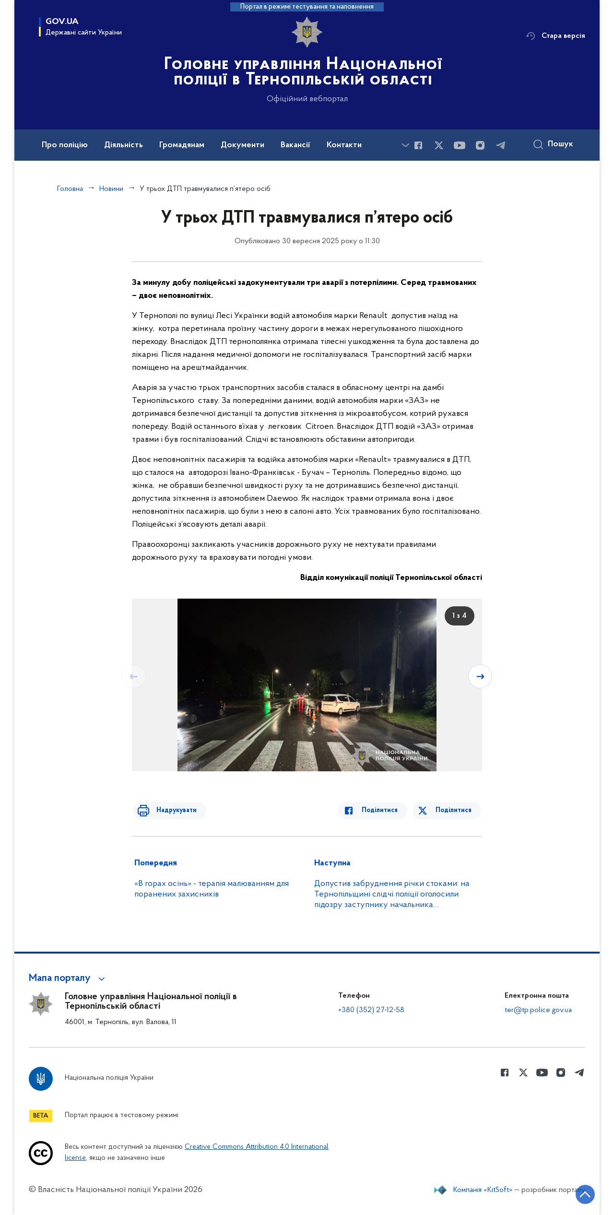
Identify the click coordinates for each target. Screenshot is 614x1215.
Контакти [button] (344, 145)
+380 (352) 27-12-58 (371, 1010)
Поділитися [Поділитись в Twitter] (454, 810)
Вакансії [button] (295, 145)
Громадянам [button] (181, 145)
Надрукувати (171, 810)
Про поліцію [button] (65, 145)
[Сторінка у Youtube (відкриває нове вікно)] (459, 145)
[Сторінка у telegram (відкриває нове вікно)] (501, 145)
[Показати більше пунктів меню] (405, 145)
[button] (68, 978)
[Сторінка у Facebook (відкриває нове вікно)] (418, 145)
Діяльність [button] (123, 145)
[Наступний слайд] (481, 676)
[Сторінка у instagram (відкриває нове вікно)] (480, 145)
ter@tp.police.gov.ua (538, 1010)
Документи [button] (242, 145)
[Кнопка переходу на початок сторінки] (578, 1193)
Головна (70, 189)
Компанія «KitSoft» (483, 1190)
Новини (111, 189)
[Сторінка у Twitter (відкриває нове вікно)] (439, 145)
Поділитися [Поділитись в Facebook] (385, 810)
